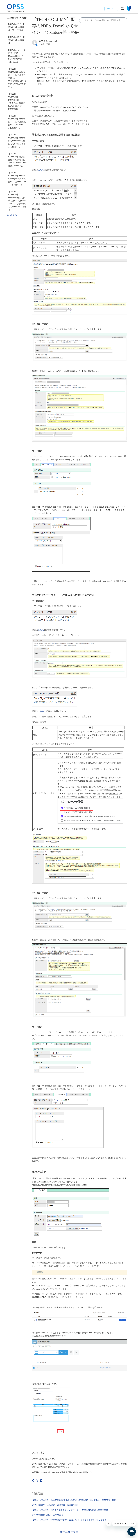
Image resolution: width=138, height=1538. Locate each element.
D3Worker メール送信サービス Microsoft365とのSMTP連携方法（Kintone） (17, 56)
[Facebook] (33, 1481)
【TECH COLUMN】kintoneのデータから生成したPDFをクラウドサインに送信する (17, 178)
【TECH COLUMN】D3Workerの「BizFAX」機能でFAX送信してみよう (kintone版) (17, 101)
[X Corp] (37, 1481)
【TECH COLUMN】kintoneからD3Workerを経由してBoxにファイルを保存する (17, 141)
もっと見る (12, 215)
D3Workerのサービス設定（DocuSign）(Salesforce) (55, 1505)
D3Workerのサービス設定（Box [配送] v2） (16, 40)
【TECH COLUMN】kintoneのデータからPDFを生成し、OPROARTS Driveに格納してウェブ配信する (17, 78)
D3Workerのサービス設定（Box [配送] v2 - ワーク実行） (16, 27)
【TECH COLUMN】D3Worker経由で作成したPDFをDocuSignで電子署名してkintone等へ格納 (74, 1500)
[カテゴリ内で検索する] (103, 20)
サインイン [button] (111, 9)
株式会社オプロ (69, 1532)
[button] (122, 8)
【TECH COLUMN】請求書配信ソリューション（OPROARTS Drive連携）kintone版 (17, 160)
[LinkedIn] (41, 1481)
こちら (41, 170)
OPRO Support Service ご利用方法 (47, 1515)
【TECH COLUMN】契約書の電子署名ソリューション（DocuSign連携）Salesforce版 (70, 1510)
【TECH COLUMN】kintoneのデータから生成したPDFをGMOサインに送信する (17, 122)
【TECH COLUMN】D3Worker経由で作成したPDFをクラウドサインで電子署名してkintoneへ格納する (17, 200)
